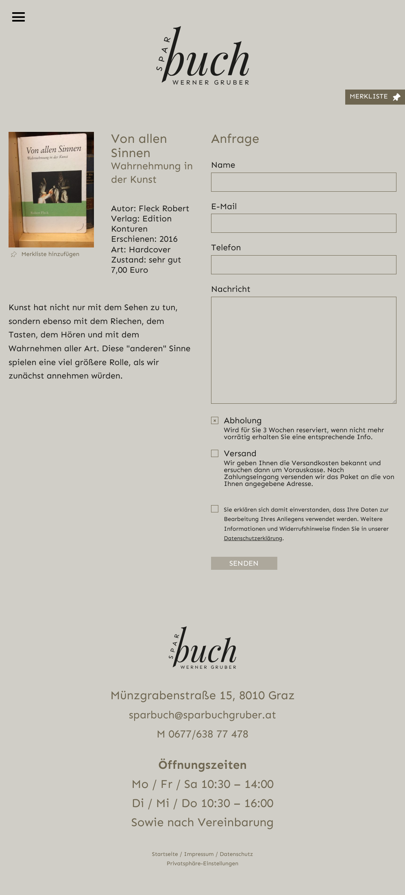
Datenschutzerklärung (255, 538)
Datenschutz (238, 854)
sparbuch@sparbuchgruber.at (203, 715)
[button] (51, 254)
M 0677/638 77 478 (202, 735)
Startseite (163, 854)
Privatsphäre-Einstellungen (202, 864)
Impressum (198, 854)
